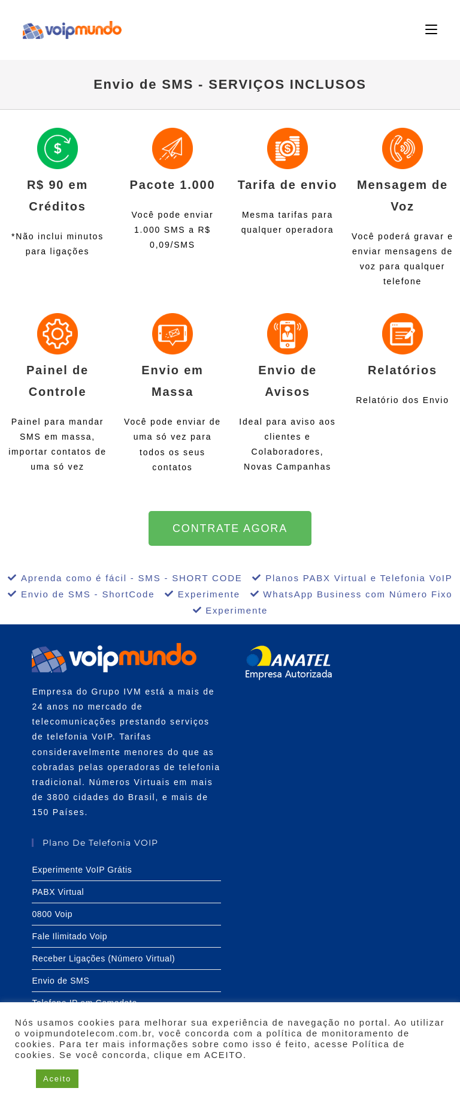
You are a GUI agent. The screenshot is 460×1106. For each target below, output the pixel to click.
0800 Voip (52, 914)
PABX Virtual (58, 892)
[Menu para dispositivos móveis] (431, 30)
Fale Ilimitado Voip (69, 936)
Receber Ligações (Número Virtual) (103, 958)
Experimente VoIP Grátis (82, 869)
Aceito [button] (57, 1078)
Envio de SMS (60, 980)
